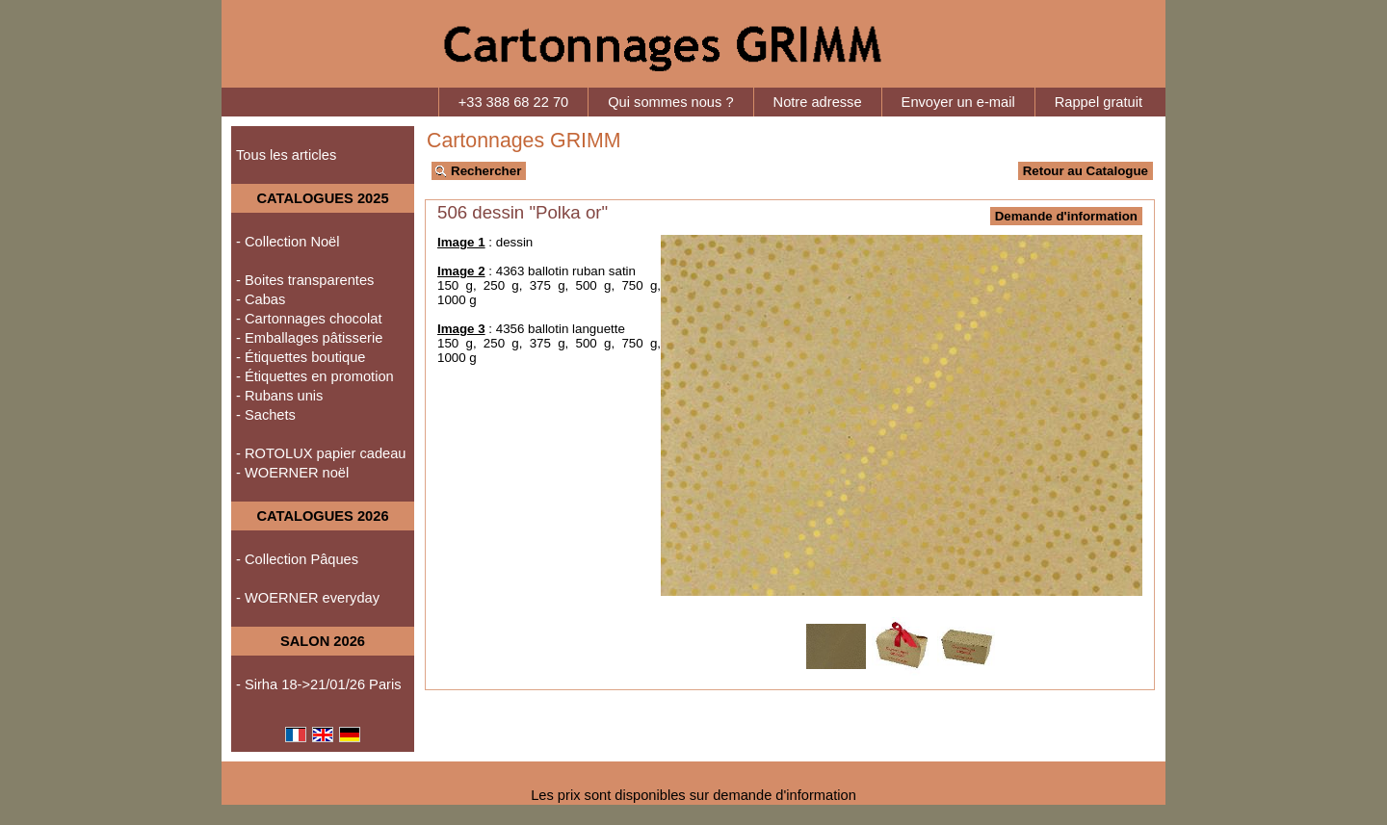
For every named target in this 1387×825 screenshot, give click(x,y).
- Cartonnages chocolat (309, 318)
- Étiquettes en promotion (315, 376)
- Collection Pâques (297, 559)
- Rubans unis (279, 395)
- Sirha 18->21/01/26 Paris (319, 684)
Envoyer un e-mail (958, 102)
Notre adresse (817, 102)
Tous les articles (286, 155)
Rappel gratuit (1098, 102)
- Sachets (266, 415)
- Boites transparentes (305, 280)
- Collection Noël (288, 241)
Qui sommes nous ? (670, 102)
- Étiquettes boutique (300, 357)
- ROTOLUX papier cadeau (321, 453)
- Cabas (260, 299)
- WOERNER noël (292, 472)
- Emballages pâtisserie (309, 338)
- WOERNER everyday (307, 598)
